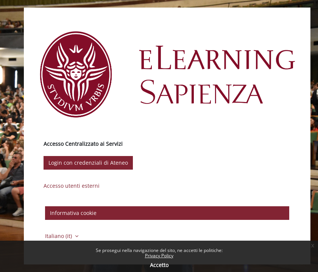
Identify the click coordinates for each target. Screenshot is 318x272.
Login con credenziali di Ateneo (88, 162)
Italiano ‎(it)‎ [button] (59, 236)
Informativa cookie (73, 212)
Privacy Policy (159, 255)
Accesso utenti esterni (72, 185)
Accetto (159, 265)
